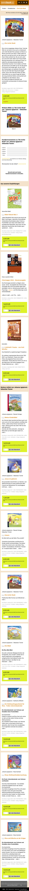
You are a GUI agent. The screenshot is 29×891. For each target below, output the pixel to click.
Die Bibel (8, 646)
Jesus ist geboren (11, 479)
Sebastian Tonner (18, 39)
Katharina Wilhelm (18, 701)
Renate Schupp (17, 414)
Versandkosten (24, 13)
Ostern (7, 535)
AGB (7, 889)
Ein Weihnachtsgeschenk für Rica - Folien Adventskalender (13, 705)
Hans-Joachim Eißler (7, 277)
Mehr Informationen (12, 885)
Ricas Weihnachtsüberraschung (15, 775)
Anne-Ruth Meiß (6, 211)
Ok (21, 885)
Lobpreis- (10, 290)
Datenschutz (11, 889)
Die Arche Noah (10, 595)
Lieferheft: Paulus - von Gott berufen (13, 348)
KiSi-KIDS (4, 344)
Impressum (17, 889)
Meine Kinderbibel (11, 417)
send (7, 2)
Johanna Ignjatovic (7, 39)
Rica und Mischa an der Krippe (15, 838)
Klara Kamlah (17, 772)
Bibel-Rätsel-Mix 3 (11, 215)
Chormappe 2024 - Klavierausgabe (14, 280)
